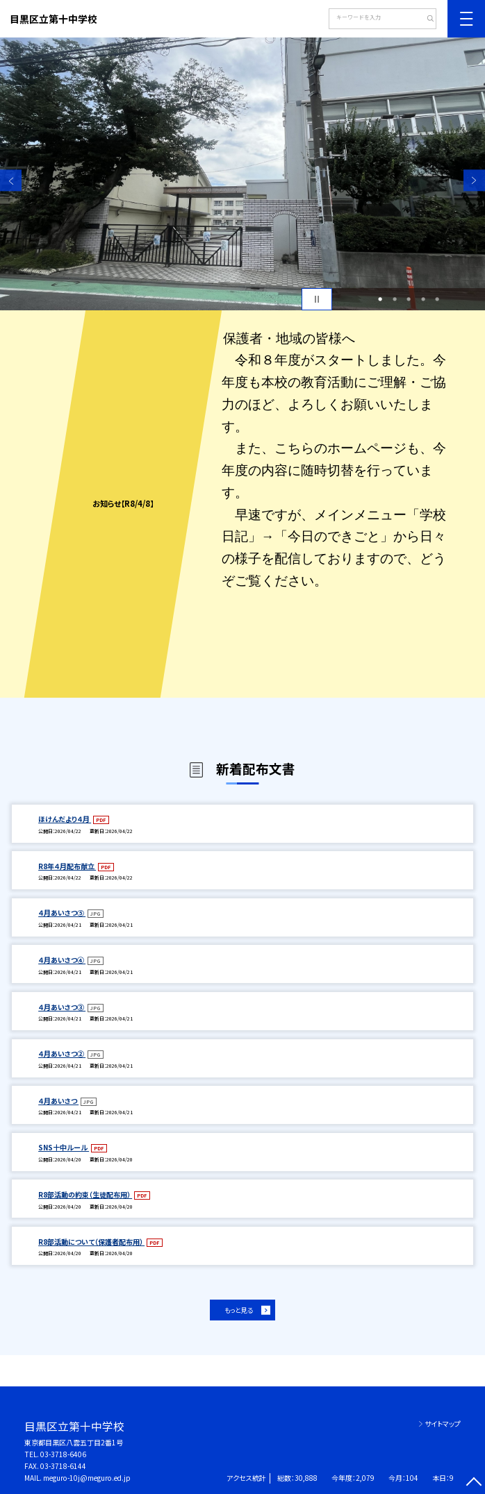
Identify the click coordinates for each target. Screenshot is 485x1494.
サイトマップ (443, 1423)
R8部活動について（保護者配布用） (91, 1241)
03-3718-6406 (63, 1454)
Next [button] (474, 180)
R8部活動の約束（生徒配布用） (85, 1194)
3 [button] (408, 299)
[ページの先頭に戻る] (474, 1483)
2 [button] (395, 299)
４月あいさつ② (61, 1053)
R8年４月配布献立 (67, 866)
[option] (242, 173)
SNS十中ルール (63, 1147)
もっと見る (238, 1310)
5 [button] (437, 299)
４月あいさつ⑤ (61, 912)
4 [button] (423, 299)
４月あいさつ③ (61, 1007)
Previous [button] (11, 180)
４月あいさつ (58, 1101)
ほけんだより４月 (64, 819)
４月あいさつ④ (61, 960)
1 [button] (380, 299)
